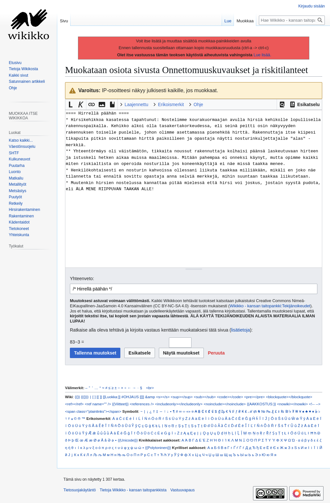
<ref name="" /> (98, 404)
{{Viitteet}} (120, 404)
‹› (184, 411)
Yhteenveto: (82, 278)
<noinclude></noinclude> (225, 404)
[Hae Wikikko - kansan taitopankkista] (292, 20)
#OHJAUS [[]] (132, 397)
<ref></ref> (74, 404)
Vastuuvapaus (182, 490)
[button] (282, 104)
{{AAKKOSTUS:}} (261, 404)
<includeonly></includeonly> (179, 404)
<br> (150, 388)
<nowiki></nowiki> (292, 404)
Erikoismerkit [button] (171, 104)
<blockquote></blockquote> (289, 397)
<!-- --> (315, 404)
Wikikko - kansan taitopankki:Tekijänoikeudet (270, 306)
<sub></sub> (205, 397)
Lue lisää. (262, 54)
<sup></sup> (182, 397)
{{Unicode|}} (128, 440)
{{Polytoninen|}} (158, 447)
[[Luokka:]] (111, 397)
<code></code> (230, 397)
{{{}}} (84, 397)
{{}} (77, 397)
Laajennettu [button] (136, 104)
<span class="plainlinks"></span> (93, 411)
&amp (150, 397)
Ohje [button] (198, 104)
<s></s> (163, 397)
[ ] (94, 397)
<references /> (142, 404)
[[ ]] (99, 397)
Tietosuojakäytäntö (79, 490)
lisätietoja (240, 330)
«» (188, 411)
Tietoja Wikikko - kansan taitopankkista (133, 490)
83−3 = (77, 341)
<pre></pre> (254, 397)
